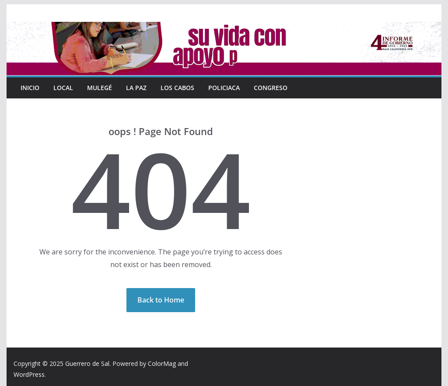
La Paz (136, 87)
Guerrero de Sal (87, 363)
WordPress (29, 374)
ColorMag (162, 363)
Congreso (270, 87)
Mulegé (99, 87)
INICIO (30, 87)
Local (63, 87)
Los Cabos (177, 87)
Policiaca (223, 87)
